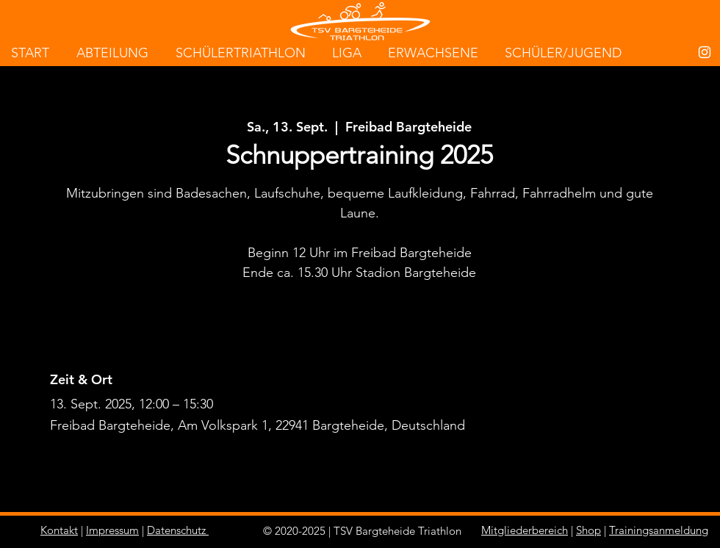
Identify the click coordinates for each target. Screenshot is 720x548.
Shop (588, 530)
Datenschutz (176, 530)
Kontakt (59, 530)
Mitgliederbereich (524, 530)
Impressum (112, 530)
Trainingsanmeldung (658, 530)
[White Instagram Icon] (704, 52)
